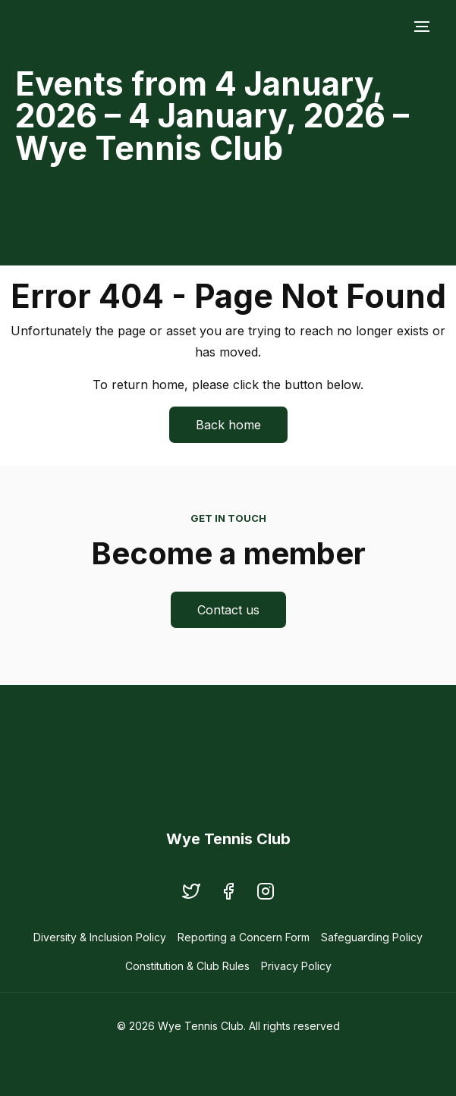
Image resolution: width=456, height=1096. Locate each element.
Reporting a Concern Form (244, 937)
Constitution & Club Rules (187, 965)
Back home (228, 424)
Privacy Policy (296, 965)
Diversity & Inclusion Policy (99, 937)
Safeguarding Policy (372, 937)
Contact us (228, 609)
